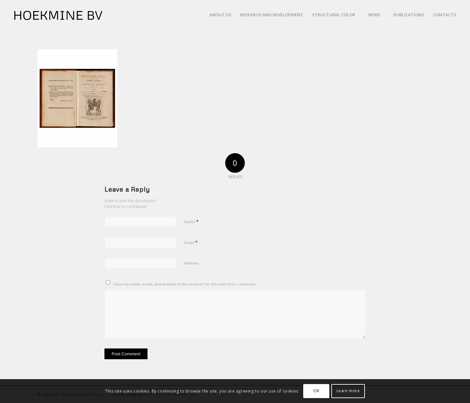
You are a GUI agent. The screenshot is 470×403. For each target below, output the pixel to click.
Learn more (348, 391)
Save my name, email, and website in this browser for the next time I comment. (185, 284)
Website (191, 263)
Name (191, 221)
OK (316, 391)
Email (190, 242)
